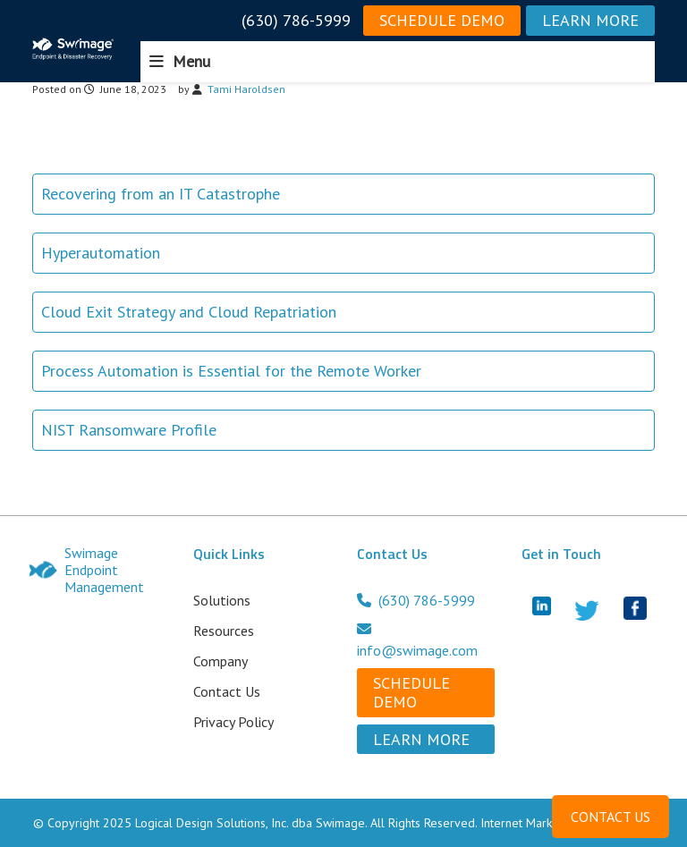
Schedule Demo (442, 20)
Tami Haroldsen (246, 89)
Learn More (590, 20)
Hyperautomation (100, 252)
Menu (191, 61)
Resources (223, 630)
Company (220, 661)
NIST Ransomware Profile (128, 429)
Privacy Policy (233, 722)
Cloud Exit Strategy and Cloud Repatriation (188, 311)
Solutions (221, 600)
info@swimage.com (417, 640)
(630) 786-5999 (296, 20)
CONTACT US (610, 817)
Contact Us (226, 691)
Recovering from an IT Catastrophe (160, 193)
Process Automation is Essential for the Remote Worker (231, 370)
